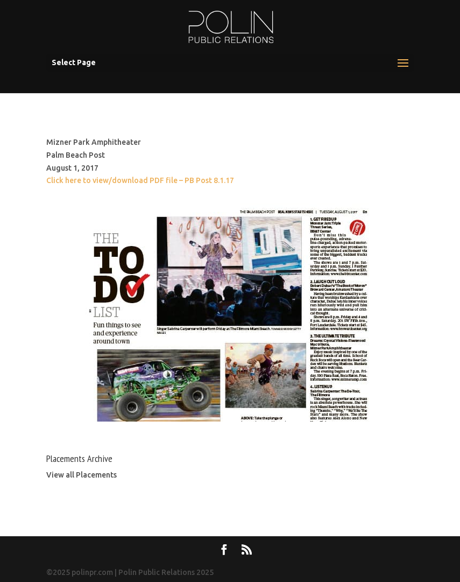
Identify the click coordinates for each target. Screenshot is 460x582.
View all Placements (81, 475)
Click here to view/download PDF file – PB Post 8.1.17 (140, 180)
